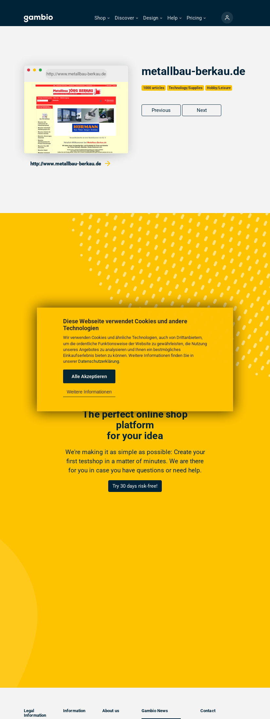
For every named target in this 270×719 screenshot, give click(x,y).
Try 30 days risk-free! (135, 486)
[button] (102, 18)
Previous (161, 110)
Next (202, 110)
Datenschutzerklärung (98, 361)
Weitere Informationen (89, 391)
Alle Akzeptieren (89, 376)
